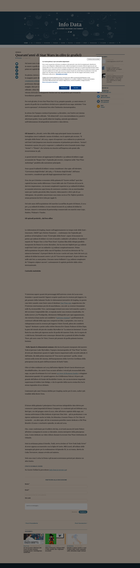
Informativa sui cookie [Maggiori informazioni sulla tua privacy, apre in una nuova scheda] (61, 74)
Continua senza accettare (94, 59)
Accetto (76, 87)
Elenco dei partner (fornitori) (49, 82)
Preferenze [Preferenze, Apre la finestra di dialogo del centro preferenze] (64, 87)
